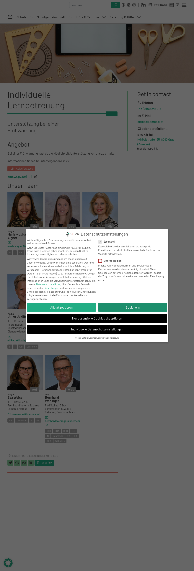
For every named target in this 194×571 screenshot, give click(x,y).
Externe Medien (111, 260)
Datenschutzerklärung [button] (98, 338)
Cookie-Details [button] (81, 338)
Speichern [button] (133, 307)
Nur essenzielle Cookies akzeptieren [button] (97, 318)
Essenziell (107, 241)
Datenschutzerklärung (48, 284)
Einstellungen (51, 287)
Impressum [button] (114, 338)
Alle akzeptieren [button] (61, 307)
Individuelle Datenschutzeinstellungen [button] (97, 329)
